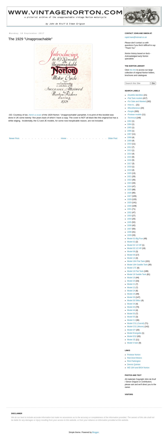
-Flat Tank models (134, 98)
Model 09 (131, 255)
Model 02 (131, 242)
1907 (129, 134)
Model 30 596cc (134, 300)
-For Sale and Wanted (136, 101)
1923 (129, 183)
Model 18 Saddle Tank (136, 274)
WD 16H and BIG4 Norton (138, 368)
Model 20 (131, 281)
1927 (129, 196)
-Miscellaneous (133, 108)
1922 (129, 180)
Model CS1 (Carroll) (135, 323)
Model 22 (131, 287)
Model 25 (131, 294)
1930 (129, 206)
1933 (129, 216)
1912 (129, 147)
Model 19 (131, 277)
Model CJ (131, 320)
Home (63, 138)
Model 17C (131, 268)
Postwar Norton (133, 355)
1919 (129, 170)
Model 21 (131, 284)
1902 (129, 121)
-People (130, 111)
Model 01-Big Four (135, 238)
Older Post (112, 138)
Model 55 (131, 317)
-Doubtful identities (135, 95)
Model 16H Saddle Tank (137, 265)
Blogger (95, 432)
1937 (129, 229)
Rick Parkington (134, 361)
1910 (129, 144)
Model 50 (131, 313)
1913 (129, 150)
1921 (129, 176)
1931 (129, 209)
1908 (129, 137)
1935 (129, 222)
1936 (129, 225)
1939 (129, 235)
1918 (129, 167)
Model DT (131, 330)
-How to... (131, 105)
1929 (129, 202)
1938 (129, 232)
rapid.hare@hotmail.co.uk (136, 37)
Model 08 (131, 251)
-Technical (131, 118)
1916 (129, 160)
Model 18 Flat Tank (135, 271)
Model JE (131, 340)
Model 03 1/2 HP (134, 248)
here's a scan (35, 115)
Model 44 (131, 310)
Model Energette (134, 333)
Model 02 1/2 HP (134, 245)
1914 (129, 154)
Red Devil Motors (134, 358)
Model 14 (131, 258)
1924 (129, 186)
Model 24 (131, 291)
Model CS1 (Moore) (135, 326)
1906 (129, 131)
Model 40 (131, 307)
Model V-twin (132, 343)
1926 (129, 193)
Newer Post (14, 138)
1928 (129, 199)
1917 (129, 163)
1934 (129, 219)
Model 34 (131, 304)
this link (132, 70)
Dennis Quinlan (133, 364)
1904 (129, 124)
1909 (129, 141)
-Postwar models (134, 114)
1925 (129, 189)
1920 (129, 173)
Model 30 (131, 297)
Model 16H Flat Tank (136, 261)
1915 (129, 157)
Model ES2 (132, 336)
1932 (129, 212)
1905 (129, 127)
